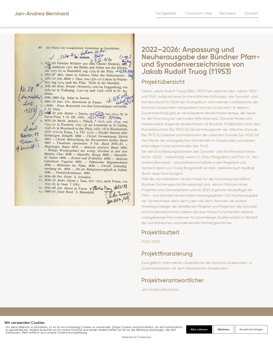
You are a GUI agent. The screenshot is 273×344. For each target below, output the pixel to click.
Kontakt (251, 13)
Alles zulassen (199, 329)
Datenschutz (129, 337)
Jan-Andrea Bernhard (41, 13)
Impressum (145, 337)
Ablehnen (223, 329)
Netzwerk (228, 13)
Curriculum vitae (199, 13)
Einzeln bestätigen (251, 329)
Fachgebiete (166, 13)
